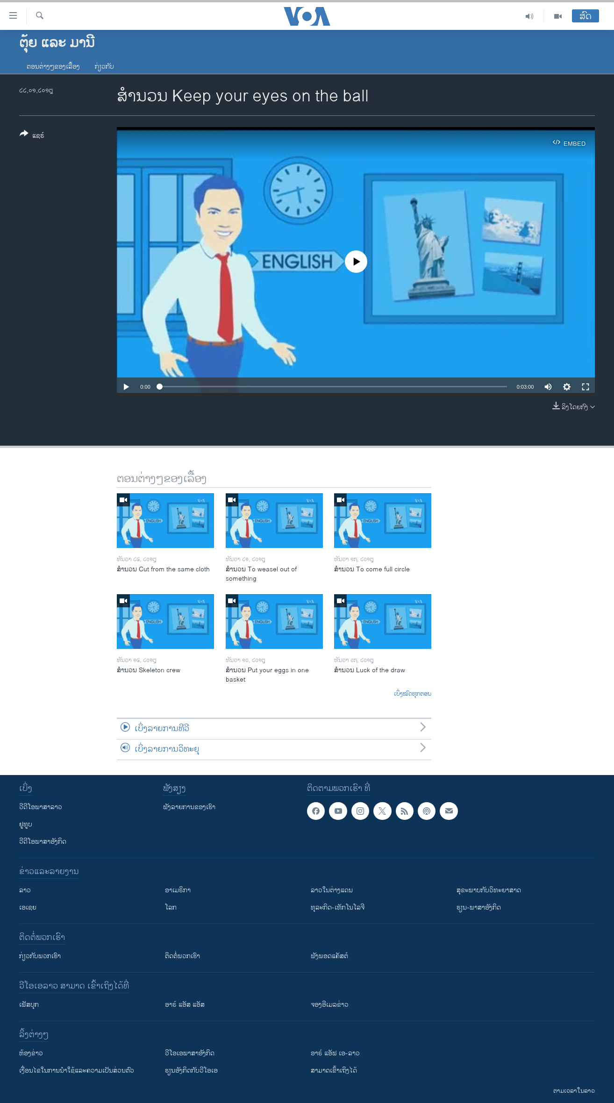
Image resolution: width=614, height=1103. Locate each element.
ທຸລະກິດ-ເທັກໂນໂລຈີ (337, 907)
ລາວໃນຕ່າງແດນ (332, 890)
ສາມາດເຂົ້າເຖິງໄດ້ (334, 1070)
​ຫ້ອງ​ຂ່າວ (31, 1053)
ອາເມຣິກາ (178, 890)
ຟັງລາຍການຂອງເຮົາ (189, 807)
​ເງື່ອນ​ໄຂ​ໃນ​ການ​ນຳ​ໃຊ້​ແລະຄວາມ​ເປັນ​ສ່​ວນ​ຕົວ (76, 1070)
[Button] (32, 136)
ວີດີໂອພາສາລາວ (40, 807)
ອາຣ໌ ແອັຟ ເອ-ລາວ (335, 1053)
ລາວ (25, 890)
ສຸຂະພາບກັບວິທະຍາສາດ (489, 890)
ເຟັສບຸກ (29, 1005)
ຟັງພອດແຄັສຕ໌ (329, 956)
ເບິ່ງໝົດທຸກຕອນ (412, 694)
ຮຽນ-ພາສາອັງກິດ (479, 907)
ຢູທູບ (25, 824)
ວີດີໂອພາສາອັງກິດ (42, 842)
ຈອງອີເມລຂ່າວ (330, 1005)
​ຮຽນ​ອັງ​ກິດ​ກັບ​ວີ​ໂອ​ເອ (191, 1070)
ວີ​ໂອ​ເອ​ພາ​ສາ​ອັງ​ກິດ (189, 1053)
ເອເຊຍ (27, 907)
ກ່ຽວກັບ (104, 66)
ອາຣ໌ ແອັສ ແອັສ (185, 1005)
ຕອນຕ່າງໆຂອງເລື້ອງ (53, 66)
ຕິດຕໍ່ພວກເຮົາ (182, 956)
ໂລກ (171, 907)
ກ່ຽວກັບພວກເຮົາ (40, 956)
